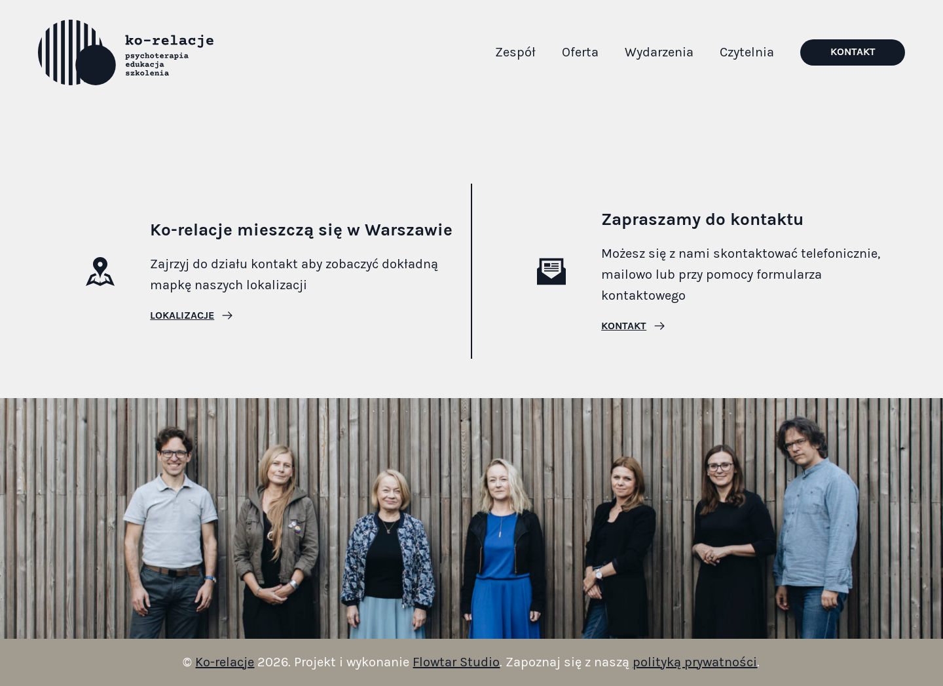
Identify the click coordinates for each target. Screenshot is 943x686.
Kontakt (853, 52)
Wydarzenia (659, 52)
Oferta (580, 52)
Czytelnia (747, 52)
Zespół (515, 52)
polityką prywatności (695, 662)
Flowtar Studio (456, 662)
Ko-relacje (224, 662)
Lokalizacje (182, 315)
